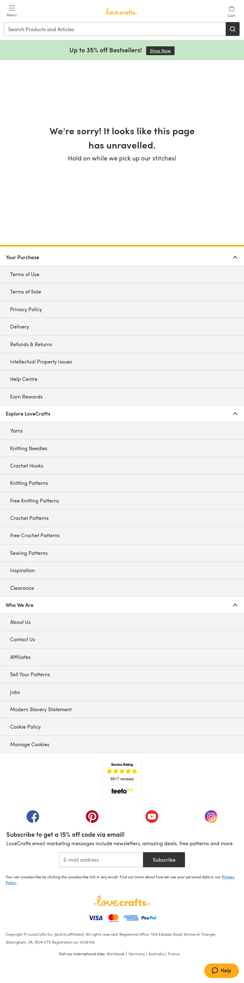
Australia (156, 953)
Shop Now (162, 51)
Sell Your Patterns (30, 674)
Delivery (19, 326)
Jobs (15, 692)
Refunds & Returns (31, 344)
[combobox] (115, 29)
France (174, 953)
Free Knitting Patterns (34, 500)
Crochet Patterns (29, 518)
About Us (20, 622)
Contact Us (22, 639)
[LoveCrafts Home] (122, 900)
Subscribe (164, 859)
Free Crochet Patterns (35, 535)
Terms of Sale (25, 291)
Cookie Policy (25, 726)
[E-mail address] (101, 859)
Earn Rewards (26, 396)
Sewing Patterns (29, 553)
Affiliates (20, 657)
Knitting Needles (28, 448)
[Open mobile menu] (12, 11)
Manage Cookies (29, 744)
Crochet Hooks (26, 465)
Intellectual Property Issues (41, 361)
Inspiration (22, 570)
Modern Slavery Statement (41, 709)
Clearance (22, 588)
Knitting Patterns (29, 483)
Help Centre (24, 378)
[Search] (233, 29)
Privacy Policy (26, 309)
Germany (136, 953)
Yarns (16, 430)
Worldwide (115, 953)
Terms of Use (24, 274)
